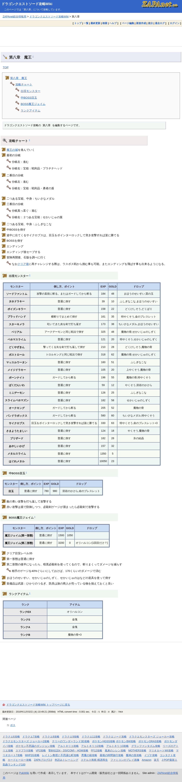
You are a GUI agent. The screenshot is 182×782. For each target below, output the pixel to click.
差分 (150, 23)
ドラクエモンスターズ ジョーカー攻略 (151, 736)
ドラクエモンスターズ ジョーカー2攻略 (26, 741)
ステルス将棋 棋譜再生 (94, 759)
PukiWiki (24, 772)
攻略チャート (23, 84)
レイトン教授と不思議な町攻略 (60, 755)
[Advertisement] (91, 36)
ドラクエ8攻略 (50, 736)
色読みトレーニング (66, 759)
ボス (12, 725)
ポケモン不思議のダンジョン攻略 (35, 745)
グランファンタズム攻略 (145, 745)
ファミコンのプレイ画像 (124, 759)
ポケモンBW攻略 (126, 741)
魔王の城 (12, 149)
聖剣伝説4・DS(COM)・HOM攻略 (68, 750)
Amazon (146, 759)
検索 (104, 23)
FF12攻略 (96, 750)
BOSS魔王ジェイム (33, 104)
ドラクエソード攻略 (115, 736)
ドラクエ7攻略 (31, 736)
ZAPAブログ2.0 (43, 759)
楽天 (156, 759)
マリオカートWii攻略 (161, 750)
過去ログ (160, 23)
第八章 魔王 (18, 78)
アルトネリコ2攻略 (92, 745)
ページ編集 (128, 23)
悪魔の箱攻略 (89, 755)
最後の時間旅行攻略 (111, 755)
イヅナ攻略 (150, 755)
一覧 (86, 23)
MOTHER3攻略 (137, 750)
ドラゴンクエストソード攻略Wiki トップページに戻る (38, 704)
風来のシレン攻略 (115, 750)
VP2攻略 (41, 750)
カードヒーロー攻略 (19, 759)
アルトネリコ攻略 (68, 745)
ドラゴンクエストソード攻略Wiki (27, 4)
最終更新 (95, 23)
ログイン (175, 23)
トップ (78, 23)
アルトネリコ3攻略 (117, 745)
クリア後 (23, 263)
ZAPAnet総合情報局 (14, 16)
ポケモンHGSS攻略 (103, 741)
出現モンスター (30, 91)
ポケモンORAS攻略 (150, 741)
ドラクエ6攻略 (11, 736)
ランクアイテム (30, 110)
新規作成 (141, 23)
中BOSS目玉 (29, 97)
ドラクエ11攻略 (91, 736)
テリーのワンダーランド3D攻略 (71, 741)
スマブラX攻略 (24, 750)
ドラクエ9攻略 (70, 736)
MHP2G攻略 (32, 755)
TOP (6, 67)
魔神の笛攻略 (134, 755)
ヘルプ (113, 23)
